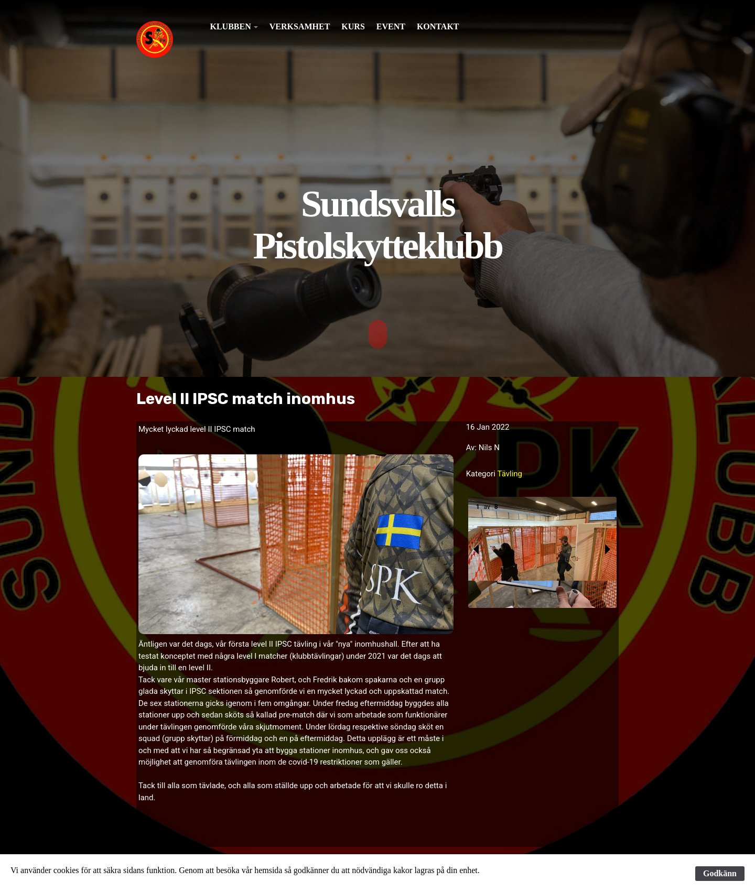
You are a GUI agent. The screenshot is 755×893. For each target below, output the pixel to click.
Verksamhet (299, 26)
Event (390, 26)
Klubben (230, 26)
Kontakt (438, 26)
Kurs (352, 26)
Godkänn (720, 873)
